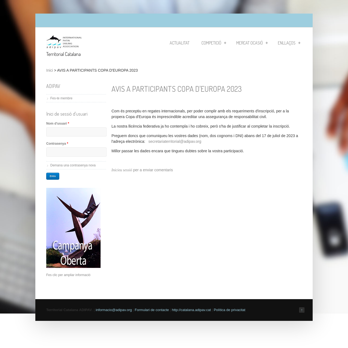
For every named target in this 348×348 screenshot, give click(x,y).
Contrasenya (57, 143)
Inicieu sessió (121, 170)
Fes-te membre (61, 98)
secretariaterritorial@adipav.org (174, 141)
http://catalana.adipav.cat (191, 310)
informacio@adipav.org (114, 310)
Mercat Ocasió (252, 43)
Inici (49, 70)
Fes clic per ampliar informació (68, 275)
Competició (213, 43)
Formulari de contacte (152, 310)
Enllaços (289, 43)
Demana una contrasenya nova (73, 165)
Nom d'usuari (57, 123)
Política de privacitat (229, 310)
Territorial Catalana (63, 54)
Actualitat (179, 43)
